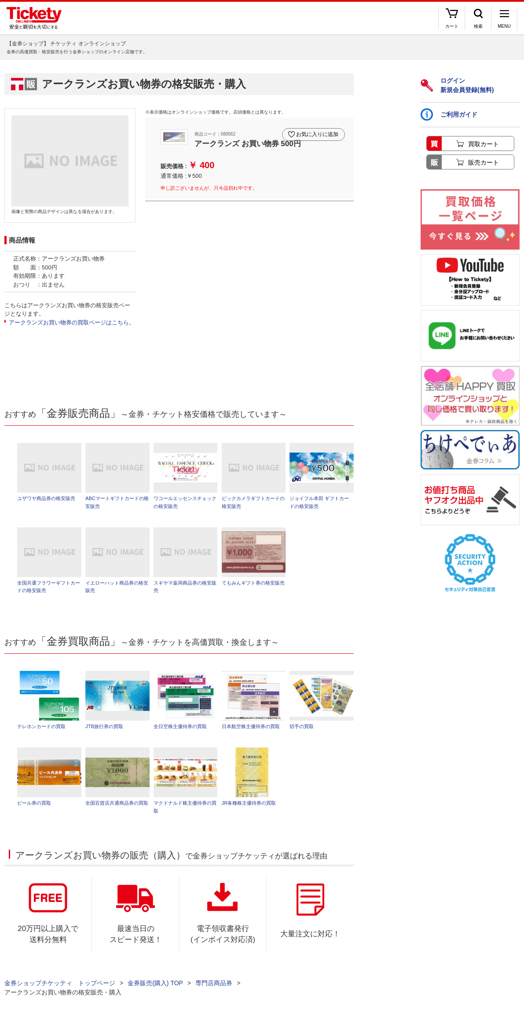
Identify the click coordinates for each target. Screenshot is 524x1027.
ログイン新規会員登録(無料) (457, 85)
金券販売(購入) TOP (155, 987)
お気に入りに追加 (316, 131)
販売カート (483, 162)
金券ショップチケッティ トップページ (59, 987)
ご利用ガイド (449, 114)
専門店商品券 (213, 987)
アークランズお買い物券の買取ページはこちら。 (72, 322)
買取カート (483, 143)
